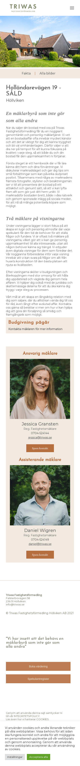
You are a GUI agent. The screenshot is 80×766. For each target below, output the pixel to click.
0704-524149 (40, 539)
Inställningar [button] (15, 756)
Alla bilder (48, 73)
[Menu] (72, 8)
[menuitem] (72, 8)
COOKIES (42, 719)
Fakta (26, 73)
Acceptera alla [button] (38, 756)
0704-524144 (40, 433)
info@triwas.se (15, 604)
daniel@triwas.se (40, 544)
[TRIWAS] (33, 8)
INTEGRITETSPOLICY (27, 716)
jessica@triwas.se (40, 437)
